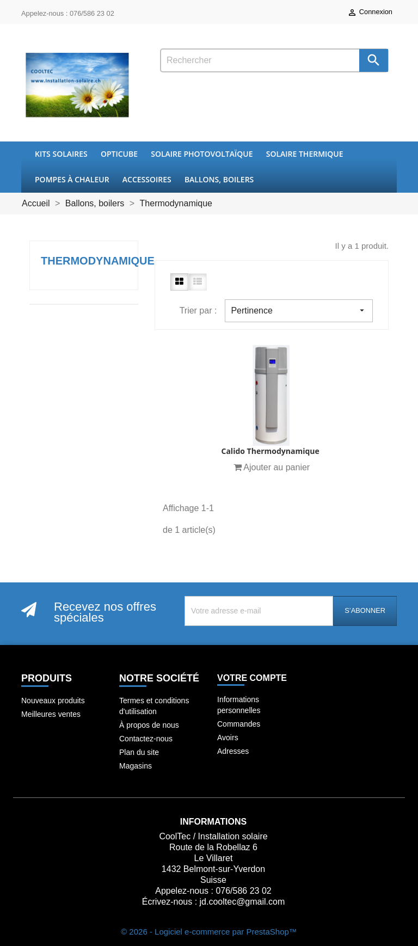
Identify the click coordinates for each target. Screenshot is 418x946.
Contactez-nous (146, 738)
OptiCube (119, 154)
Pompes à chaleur (72, 179)
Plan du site (139, 752)
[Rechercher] (274, 60)
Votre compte (252, 678)
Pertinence (299, 310)
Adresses (233, 751)
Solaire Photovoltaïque (202, 154)
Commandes (238, 724)
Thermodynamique (98, 261)
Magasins (135, 765)
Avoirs (227, 737)
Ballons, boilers (219, 179)
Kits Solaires (61, 154)
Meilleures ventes (51, 714)
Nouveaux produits (53, 700)
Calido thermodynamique (270, 451)
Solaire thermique (304, 154)
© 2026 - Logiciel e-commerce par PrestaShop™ (209, 931)
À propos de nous (149, 725)
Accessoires (146, 179)
